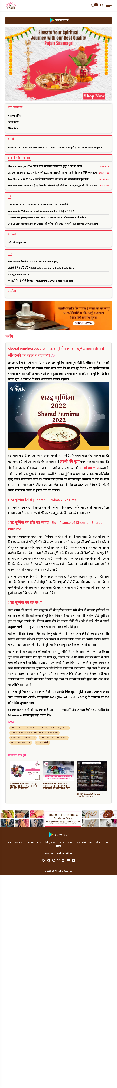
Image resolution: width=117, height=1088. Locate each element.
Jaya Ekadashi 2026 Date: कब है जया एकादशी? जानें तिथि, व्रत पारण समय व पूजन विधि (58, 179)
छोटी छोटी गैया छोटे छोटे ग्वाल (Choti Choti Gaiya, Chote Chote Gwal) (41, 268)
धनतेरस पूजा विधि (42, 742)
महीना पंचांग (13, 122)
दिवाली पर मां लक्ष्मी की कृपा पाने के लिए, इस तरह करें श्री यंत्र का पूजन (34, 732)
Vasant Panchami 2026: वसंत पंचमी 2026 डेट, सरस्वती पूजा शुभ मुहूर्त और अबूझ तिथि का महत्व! (58, 173)
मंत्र (90, 843)
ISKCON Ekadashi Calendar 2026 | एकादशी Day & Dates (90, 795)
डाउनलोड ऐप (58, 20)
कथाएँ (62, 843)
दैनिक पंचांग (13, 129)
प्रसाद (70, 843)
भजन (39, 843)
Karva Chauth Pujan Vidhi (21, 742)
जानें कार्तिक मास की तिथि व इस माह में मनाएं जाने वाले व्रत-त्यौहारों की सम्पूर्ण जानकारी (39, 728)
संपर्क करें (49, 854)
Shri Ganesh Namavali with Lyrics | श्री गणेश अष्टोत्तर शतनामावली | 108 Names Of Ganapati (53, 224)
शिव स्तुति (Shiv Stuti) (18, 275)
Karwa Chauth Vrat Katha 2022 (23, 737)
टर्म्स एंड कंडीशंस (64, 854)
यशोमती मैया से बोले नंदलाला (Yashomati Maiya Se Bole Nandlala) (40, 281)
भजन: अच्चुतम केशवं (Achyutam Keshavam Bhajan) (33, 262)
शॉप (9, 843)
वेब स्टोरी (19, 843)
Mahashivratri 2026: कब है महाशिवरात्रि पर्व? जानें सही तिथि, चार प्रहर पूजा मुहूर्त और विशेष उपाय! (58, 186)
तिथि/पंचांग (50, 843)
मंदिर (98, 843)
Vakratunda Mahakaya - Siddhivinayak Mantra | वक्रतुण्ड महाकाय (41, 211)
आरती (106, 843)
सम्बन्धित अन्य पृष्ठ (17, 755)
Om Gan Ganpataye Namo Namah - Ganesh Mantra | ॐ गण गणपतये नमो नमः (47, 218)
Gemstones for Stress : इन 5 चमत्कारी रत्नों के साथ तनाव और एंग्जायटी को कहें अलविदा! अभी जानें (56, 786)
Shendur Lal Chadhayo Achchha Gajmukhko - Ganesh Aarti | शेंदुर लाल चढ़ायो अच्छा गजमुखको (55, 148)
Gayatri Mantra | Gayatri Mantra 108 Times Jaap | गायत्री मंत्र (38, 205)
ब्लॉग (9, 337)
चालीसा (30, 843)
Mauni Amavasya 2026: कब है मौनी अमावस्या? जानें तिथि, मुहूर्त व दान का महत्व (58, 166)
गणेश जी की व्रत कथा (17, 243)
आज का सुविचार (15, 116)
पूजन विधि (81, 843)
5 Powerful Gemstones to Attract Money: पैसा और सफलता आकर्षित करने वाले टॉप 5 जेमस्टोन (24, 786)
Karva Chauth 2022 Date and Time (54, 737)
